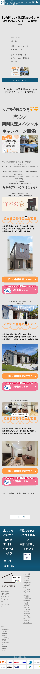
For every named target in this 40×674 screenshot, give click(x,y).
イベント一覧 (20, 517)
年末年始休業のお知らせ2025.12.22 (5, 631)
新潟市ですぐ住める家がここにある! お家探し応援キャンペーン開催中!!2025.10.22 (5, 641)
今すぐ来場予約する (19, 80)
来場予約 (27, 556)
